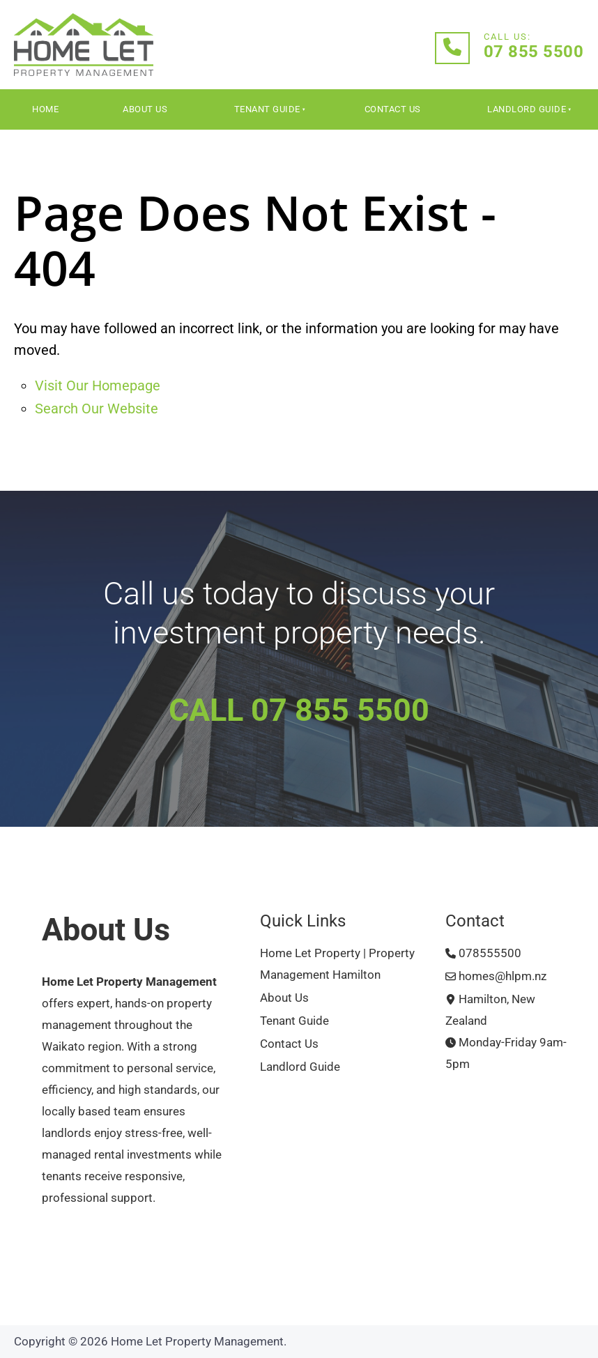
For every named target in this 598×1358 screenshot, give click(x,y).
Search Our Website (96, 408)
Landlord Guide (526, 109)
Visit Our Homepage (97, 385)
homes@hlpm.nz (495, 976)
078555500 (483, 953)
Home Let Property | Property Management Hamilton (337, 964)
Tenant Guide (267, 109)
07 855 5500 (534, 51)
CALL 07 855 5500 (299, 710)
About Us (145, 109)
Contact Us (393, 109)
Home (45, 109)
